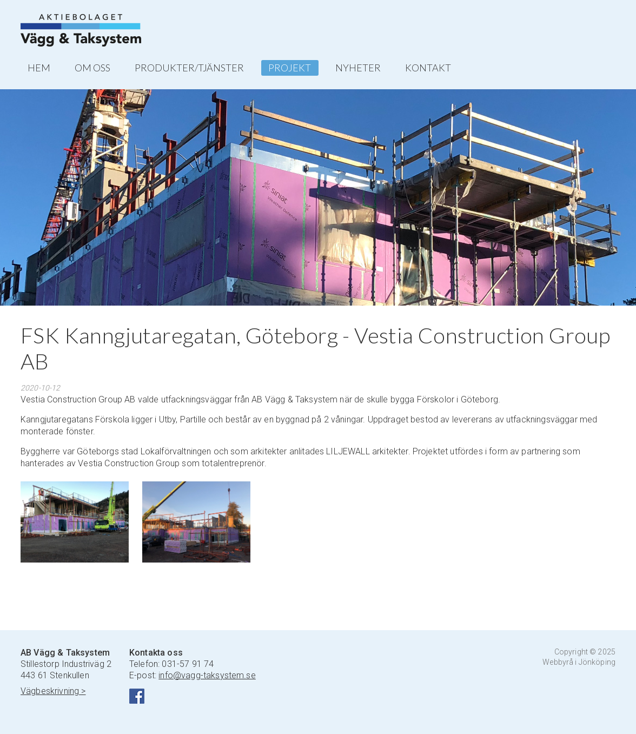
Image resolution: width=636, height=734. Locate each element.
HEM (39, 68)
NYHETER (358, 68)
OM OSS (92, 68)
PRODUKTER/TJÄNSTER (189, 68)
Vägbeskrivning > (53, 691)
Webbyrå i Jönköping (578, 662)
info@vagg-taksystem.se (207, 675)
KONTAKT (428, 68)
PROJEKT (289, 68)
